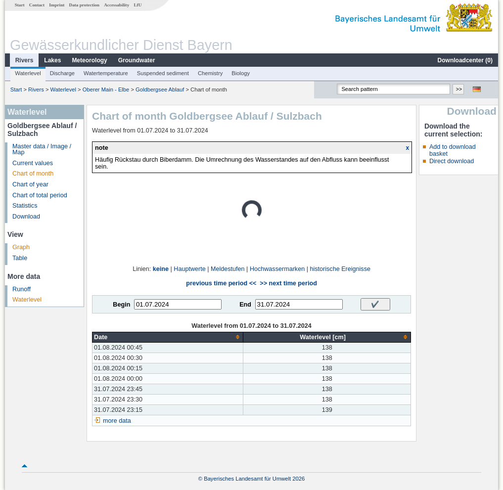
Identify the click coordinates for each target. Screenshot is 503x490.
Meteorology (89, 60)
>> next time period (288, 283)
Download (26, 216)
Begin (121, 304)
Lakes (52, 60)
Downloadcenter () (465, 60)
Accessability (116, 4)
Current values (32, 163)
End (245, 304)
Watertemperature (106, 73)
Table (19, 258)
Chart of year (30, 184)
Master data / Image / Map (41, 149)
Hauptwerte (189, 269)
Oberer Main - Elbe (106, 89)
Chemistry (210, 73)
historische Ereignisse (340, 269)
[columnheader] (167, 337)
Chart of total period (39, 195)
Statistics (24, 205)
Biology (240, 73)
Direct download (451, 161)
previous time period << (221, 283)
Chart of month (32, 173)
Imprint (56, 4)
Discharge (62, 73)
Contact (37, 4)
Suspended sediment (163, 73)
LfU (137, 4)
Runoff (21, 289)
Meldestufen (228, 269)
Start (20, 4)
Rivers (24, 60)
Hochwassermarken (277, 269)
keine (161, 269)
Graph (21, 247)
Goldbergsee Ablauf (160, 89)
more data (117, 420)
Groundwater (136, 60)
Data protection (84, 4)
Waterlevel (28, 73)
